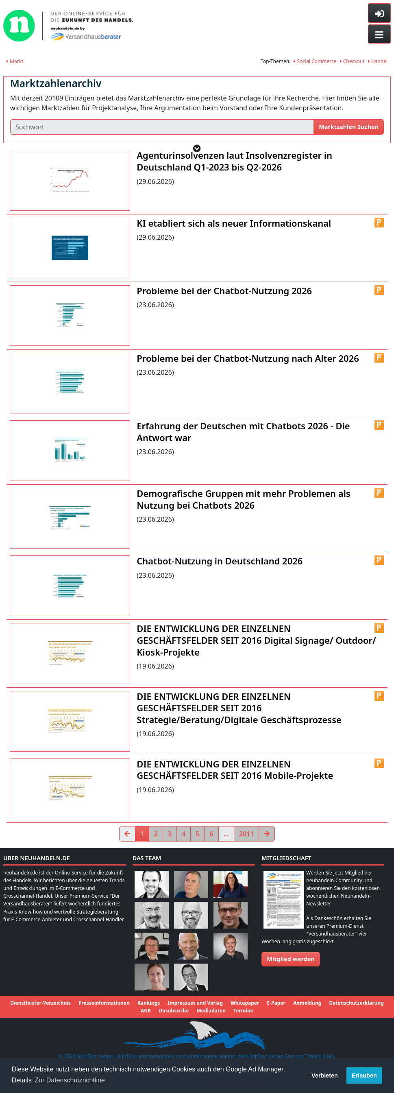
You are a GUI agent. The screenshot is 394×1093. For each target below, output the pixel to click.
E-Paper (276, 1002)
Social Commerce (315, 61)
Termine (243, 1010)
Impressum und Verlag (195, 1002)
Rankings (148, 1002)
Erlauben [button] (364, 1075)
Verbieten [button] (324, 1075)
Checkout (352, 61)
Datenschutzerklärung (356, 1002)
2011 (246, 833)
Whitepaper (245, 1002)
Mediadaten (211, 1010)
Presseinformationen (104, 1002)
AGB (146, 1010)
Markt (15, 61)
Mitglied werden (290, 959)
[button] (197, 148)
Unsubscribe (174, 1010)
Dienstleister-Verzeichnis (40, 1002)
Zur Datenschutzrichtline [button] (70, 1080)
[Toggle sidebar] (379, 13)
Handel (377, 61)
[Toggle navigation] (379, 34)
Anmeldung (307, 1002)
